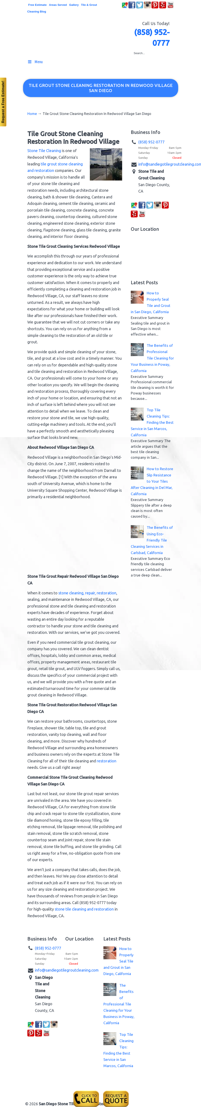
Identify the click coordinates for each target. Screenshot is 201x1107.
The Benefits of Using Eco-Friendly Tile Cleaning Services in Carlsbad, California (152, 539)
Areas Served (58, 4)
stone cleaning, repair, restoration (87, 593)
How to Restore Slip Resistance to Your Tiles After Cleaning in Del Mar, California (152, 481)
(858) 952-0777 (151, 142)
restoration (106, 761)
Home (32, 114)
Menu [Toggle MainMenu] (35, 62)
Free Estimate (37, 4)
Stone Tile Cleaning (44, 150)
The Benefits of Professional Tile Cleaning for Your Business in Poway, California (152, 357)
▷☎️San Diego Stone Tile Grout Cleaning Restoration (105, 29)
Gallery (74, 4)
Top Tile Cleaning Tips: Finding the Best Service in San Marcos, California (152, 422)
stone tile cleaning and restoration (84, 909)
